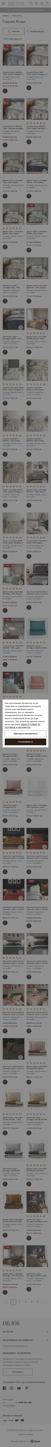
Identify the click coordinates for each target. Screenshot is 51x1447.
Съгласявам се (25, 742)
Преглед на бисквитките (26, 733)
